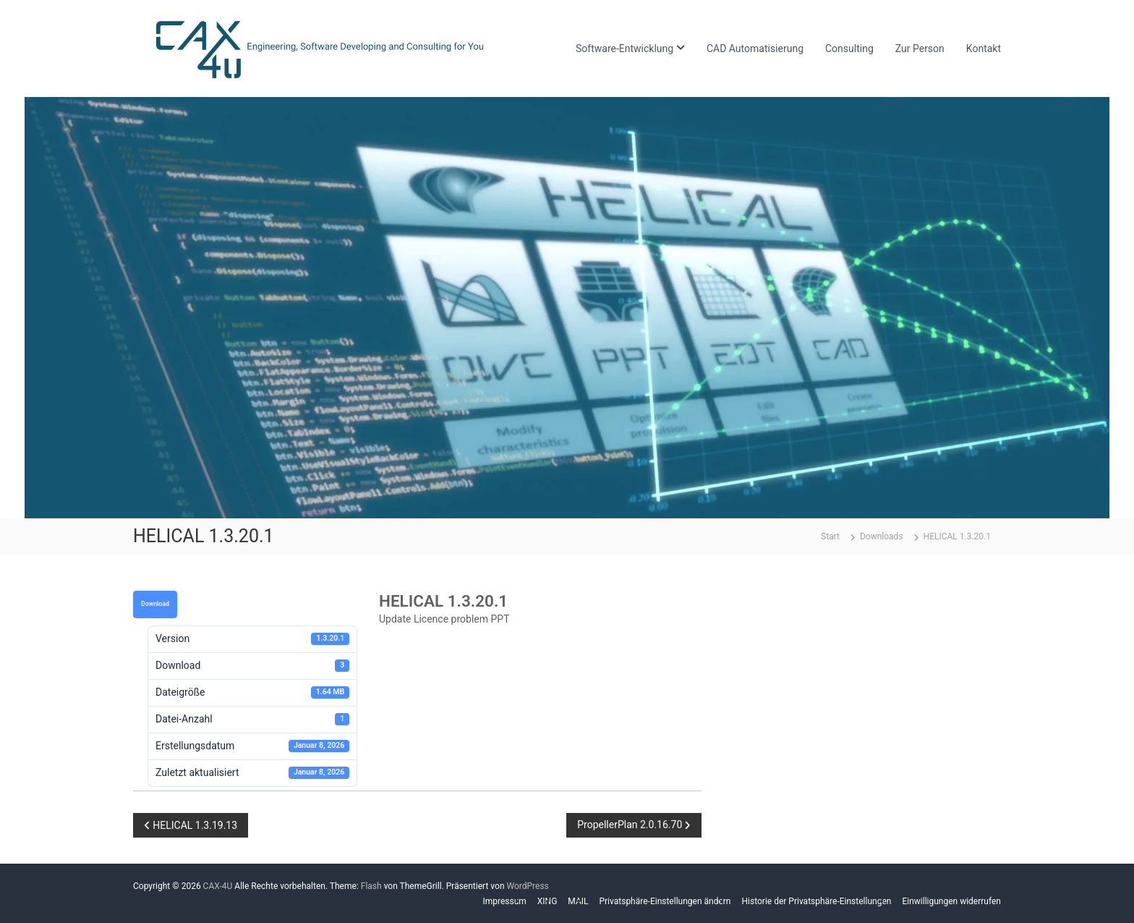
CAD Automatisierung (755, 48)
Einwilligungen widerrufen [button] (951, 901)
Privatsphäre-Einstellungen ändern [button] (664, 901)
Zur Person (920, 48)
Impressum (504, 901)
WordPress (527, 886)
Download (155, 603)
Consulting (849, 48)
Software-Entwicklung (624, 48)
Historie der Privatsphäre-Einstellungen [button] (817, 901)
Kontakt (983, 48)
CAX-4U (218, 886)
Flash (371, 886)
